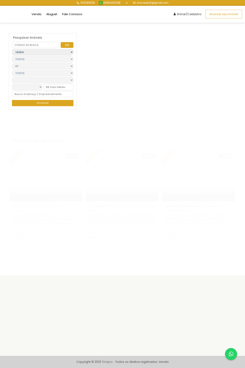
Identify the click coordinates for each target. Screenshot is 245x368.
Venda (36, 14)
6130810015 (86, 3)
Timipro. (107, 362)
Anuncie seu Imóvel (223, 14)
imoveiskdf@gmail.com (150, 3)
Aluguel (51, 14)
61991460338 (110, 3)
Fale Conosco (72, 14)
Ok (67, 45)
